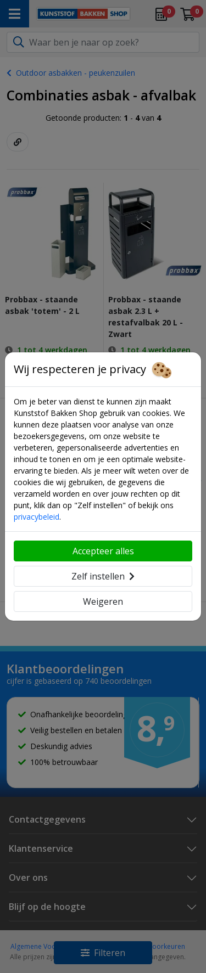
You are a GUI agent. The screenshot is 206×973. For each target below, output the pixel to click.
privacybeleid (36, 516)
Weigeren (103, 601)
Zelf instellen (103, 576)
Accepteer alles (103, 551)
